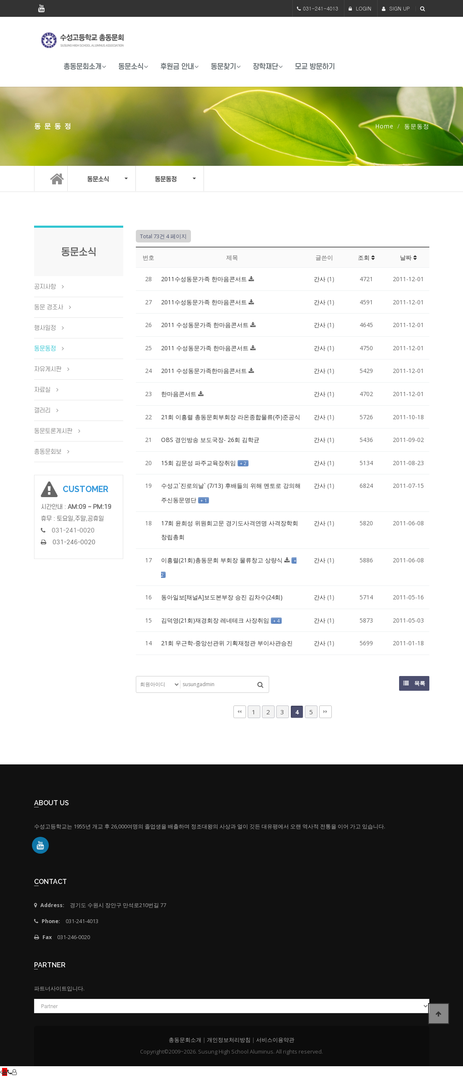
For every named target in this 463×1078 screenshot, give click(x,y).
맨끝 (325, 711)
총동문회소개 (82, 66)
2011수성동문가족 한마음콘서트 (205, 279)
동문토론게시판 (53, 431)
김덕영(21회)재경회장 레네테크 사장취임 (216, 620)
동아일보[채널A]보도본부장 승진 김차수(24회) (222, 597)
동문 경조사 (48, 307)
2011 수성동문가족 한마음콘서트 (205, 325)
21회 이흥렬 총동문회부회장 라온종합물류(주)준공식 (230, 417)
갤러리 (42, 410)
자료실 (42, 390)
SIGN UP (396, 8)
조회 (366, 257)
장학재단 (265, 66)
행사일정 (45, 328)
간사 (319, 279)
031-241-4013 (320, 8)
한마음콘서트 (179, 394)
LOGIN (360, 8)
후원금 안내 (177, 66)
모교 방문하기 (315, 66)
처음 (239, 711)
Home (384, 126)
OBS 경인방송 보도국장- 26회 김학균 (210, 440)
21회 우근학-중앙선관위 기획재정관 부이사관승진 (227, 643)
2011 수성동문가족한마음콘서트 (205, 371)
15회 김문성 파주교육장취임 (199, 463)
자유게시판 (47, 369)
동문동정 (45, 348)
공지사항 (45, 286)
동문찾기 (223, 66)
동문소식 (130, 66)
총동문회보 (47, 451)
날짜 (408, 257)
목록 (414, 683)
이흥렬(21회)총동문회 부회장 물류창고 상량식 (222, 560)
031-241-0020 (73, 530)
